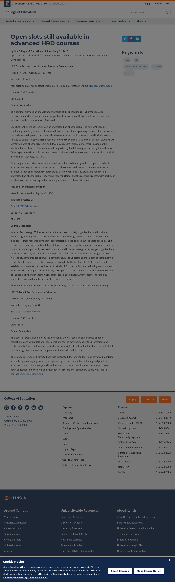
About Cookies (120, 571)
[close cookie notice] (169, 560)
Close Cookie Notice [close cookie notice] (149, 571)
